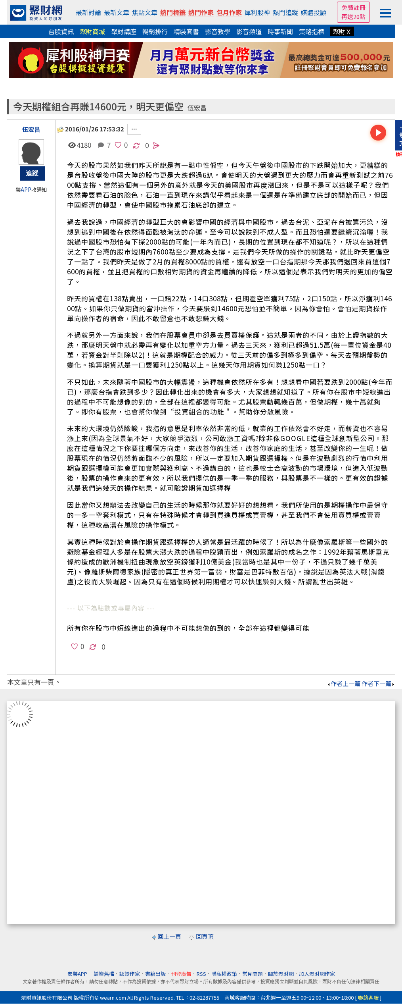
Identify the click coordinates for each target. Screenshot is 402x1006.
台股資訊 (61, 31)
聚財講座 (123, 31)
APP (26, 189)
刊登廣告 (181, 973)
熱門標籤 (173, 12)
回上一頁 (169, 936)
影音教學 (217, 31)
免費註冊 (354, 7)
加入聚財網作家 (317, 973)
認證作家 (129, 973)
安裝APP (77, 973)
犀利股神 (257, 12)
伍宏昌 (197, 108)
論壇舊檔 (104, 973)
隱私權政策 (224, 973)
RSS (201, 973)
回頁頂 (205, 936)
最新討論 (88, 12)
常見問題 (252, 973)
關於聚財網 (281, 973)
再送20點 (353, 16)
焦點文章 (144, 12)
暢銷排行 (155, 31)
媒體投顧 (313, 12)
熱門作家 (201, 12)
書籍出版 (155, 973)
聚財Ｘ (342, 31)
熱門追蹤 (285, 12)
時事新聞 (280, 31)
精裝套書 (186, 31)
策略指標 (311, 31)
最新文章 (116, 12)
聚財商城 (92, 31)
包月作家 (229, 12)
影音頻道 (249, 31)
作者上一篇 (343, 683)
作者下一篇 (378, 683)
